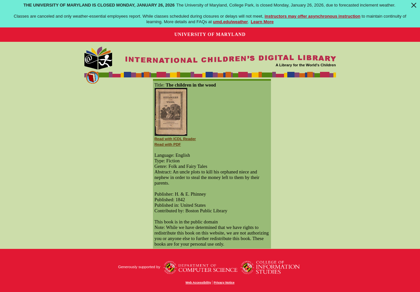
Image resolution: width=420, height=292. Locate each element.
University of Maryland (209, 34)
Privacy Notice (224, 282)
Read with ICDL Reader (175, 139)
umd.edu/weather (230, 21)
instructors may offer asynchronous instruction (312, 16)
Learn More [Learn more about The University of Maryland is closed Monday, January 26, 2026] (262, 21)
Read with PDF (168, 144)
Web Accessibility (198, 282)
